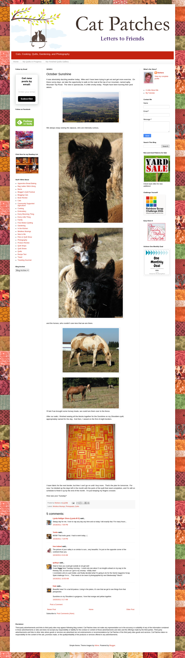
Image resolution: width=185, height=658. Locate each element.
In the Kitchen (23, 228)
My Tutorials (150, 93)
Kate (54, 586)
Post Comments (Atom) (65, 614)
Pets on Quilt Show (25, 237)
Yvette (55, 532)
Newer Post (51, 609)
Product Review (23, 243)
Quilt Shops (22, 246)
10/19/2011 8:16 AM (60, 555)
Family (20, 220)
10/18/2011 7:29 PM (60, 539)
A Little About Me (152, 90)
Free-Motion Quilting (25, 223)
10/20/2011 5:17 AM (60, 600)
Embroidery (22, 211)
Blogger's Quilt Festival (26, 192)
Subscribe (27, 98)
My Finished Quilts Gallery (57, 61)
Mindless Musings (59, 506)
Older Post (130, 609)
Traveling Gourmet (25, 260)
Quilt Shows (22, 249)
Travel (20, 257)
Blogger (112, 645)
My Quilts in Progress (32, 61)
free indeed (57, 546)
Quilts (77, 506)
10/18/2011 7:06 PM (60, 525)
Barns (20, 189)
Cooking (21, 208)
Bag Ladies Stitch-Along (27, 186)
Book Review (22, 198)
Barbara (160, 73)
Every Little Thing (24, 217)
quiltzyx (56, 563)
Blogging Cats (23, 195)
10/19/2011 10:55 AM (61, 579)
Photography (70, 506)
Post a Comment (56, 605)
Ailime (96, 645)
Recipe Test (22, 254)
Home (15, 61)
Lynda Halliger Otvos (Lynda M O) (66, 518)
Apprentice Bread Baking (27, 183)
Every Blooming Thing (26, 214)
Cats (19, 201)
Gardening (21, 226)
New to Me (22, 234)
